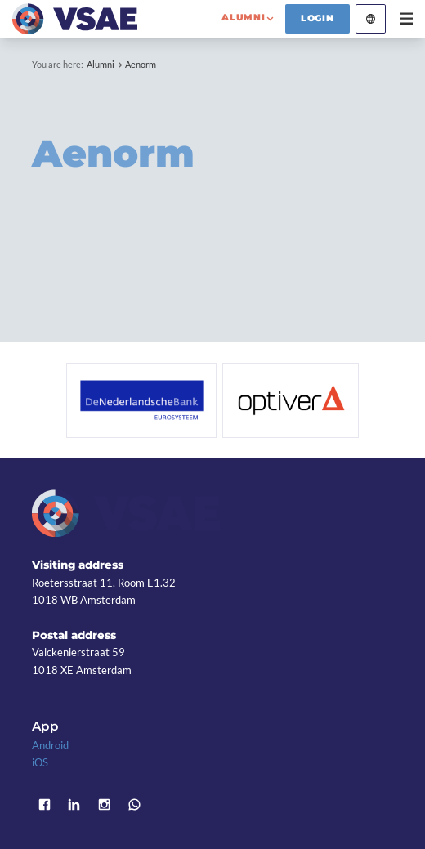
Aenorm (140, 64)
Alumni (100, 64)
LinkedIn (74, 804)
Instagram (104, 804)
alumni (243, 17)
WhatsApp (134, 804)
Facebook (44, 804)
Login (317, 18)
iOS (40, 762)
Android (50, 745)
